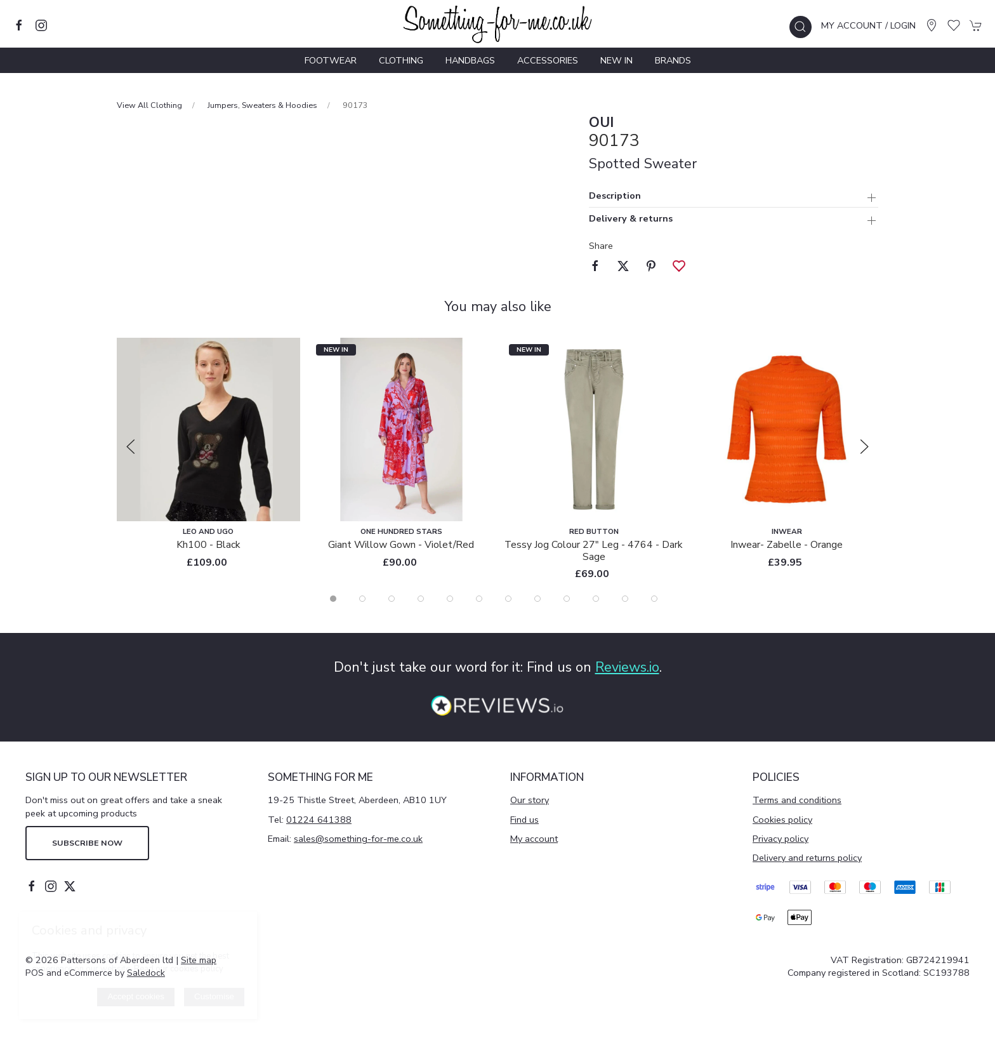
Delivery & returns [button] (631, 219)
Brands (673, 60)
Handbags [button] (470, 60)
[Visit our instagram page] (41, 25)
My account (534, 838)
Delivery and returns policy (807, 857)
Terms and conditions (797, 800)
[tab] (333, 599)
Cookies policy (782, 819)
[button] (800, 27)
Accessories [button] (547, 60)
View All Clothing (149, 105)
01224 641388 (319, 819)
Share (601, 245)
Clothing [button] (401, 60)
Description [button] (615, 196)
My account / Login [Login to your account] (868, 25)
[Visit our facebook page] (19, 25)
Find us (524, 819)
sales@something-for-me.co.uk (358, 838)
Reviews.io (627, 667)
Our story (529, 800)
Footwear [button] (331, 60)
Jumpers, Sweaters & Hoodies (262, 105)
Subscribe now (87, 842)
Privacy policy (780, 838)
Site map (198, 960)
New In (616, 60)
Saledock (146, 972)
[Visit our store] (931, 25)
